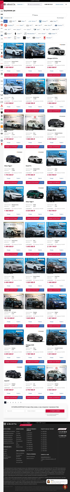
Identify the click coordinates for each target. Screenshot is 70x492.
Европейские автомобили (8, 432)
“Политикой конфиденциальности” (49, 480)
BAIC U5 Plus (29, 130)
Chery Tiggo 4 (8, 166)
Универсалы (18, 436)
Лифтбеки (18, 434)
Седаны (18, 430)
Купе (17, 442)
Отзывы (4, 450)
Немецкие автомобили (7, 440)
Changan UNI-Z (51, 130)
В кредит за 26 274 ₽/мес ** (57, 75)
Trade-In (18, 70)
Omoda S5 (7, 58)
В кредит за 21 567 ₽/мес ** (35, 254)
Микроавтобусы (19, 446)
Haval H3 (28, 309)
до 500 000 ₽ (29, 434)
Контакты (5, 448)
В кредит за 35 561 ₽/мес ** (35, 397)
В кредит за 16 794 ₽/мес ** (14, 110)
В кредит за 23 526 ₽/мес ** (35, 325)
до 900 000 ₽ (29, 442)
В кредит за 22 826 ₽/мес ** (14, 182)
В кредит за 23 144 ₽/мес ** (57, 361)
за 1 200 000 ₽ (44, 434)
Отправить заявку (55, 411)
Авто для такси (19, 461)
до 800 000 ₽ (29, 440)
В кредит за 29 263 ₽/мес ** (57, 146)
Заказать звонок (59, 4)
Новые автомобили (20, 452)
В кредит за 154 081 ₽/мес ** (14, 325)
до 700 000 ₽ (29, 438)
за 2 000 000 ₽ (44, 442)
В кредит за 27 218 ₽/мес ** (57, 254)
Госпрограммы (19, 459)
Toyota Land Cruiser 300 (7, 309)
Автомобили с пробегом (19, 455)
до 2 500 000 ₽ (30, 449)
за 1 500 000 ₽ (44, 440)
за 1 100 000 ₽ (44, 432)
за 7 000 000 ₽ (44, 450)
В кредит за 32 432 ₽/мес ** (35, 110)
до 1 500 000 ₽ (30, 445)
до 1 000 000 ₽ (30, 443)
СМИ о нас (5, 454)
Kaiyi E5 (6, 201)
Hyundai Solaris (51, 309)
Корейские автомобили (8, 438)
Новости (5, 452)
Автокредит (18, 458)
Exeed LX (49, 94)
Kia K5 (49, 166)
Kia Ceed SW (29, 58)
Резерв (8, 70)
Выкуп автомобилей (31, 456)
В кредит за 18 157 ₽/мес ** (57, 325)
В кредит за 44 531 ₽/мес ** (14, 290)
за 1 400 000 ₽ (44, 438)
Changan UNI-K (8, 273)
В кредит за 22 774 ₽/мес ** (35, 361)
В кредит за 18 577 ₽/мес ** (14, 218)
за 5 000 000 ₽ (44, 448)
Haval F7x (28, 166)
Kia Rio (6, 94)
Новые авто (22, 4)
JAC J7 (28, 237)
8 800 (62, 435)
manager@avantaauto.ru (46, 456)
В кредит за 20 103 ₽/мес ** (35, 146)
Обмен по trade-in (30, 458)
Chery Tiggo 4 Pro (9, 237)
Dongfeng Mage (51, 381)
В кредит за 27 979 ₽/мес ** (14, 146)
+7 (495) (62, 431)
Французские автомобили (8, 442)
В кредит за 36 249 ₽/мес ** (14, 397)
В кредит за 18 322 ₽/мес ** (57, 290)
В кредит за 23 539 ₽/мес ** (57, 110)
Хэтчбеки (18, 432)
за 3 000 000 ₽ (44, 446)
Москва (28, 422)
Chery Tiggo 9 (29, 201)
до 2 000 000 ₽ (30, 447)
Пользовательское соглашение (7, 457)
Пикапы (17, 444)
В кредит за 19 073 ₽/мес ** (14, 254)
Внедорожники (19, 440)
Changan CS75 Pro (52, 58)
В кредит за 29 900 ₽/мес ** (57, 397)
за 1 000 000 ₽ (44, 430)
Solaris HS (50, 273)
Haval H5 (6, 345)
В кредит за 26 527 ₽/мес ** (35, 75)
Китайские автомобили (8, 434)
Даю (53, 414)
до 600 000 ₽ (29, 436)
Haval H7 (6, 381)
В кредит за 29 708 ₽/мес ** (57, 182)
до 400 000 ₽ (29, 432)
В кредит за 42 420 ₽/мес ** (35, 218)
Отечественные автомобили (9, 430)
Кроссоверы (18, 438)
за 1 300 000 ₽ (44, 436)
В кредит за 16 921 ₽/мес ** (14, 75)
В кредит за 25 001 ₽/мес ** (57, 218)
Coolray (49, 237)
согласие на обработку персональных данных (53, 414)
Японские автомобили (7, 436)
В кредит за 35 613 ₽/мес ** (35, 182)
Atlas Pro (28, 94)
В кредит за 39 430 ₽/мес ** (14, 361)
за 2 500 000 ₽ (44, 444)
